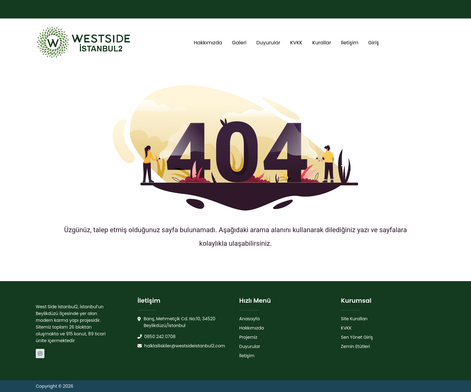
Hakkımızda (208, 42)
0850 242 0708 (156, 336)
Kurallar (321, 42)
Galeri (239, 42)
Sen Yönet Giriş (357, 337)
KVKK (296, 42)
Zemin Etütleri (355, 346)
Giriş (373, 42)
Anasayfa (249, 319)
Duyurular (268, 42)
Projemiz (248, 337)
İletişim (349, 42)
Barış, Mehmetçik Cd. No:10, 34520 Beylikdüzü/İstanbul (176, 322)
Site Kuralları (354, 319)
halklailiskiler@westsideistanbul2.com (181, 346)
